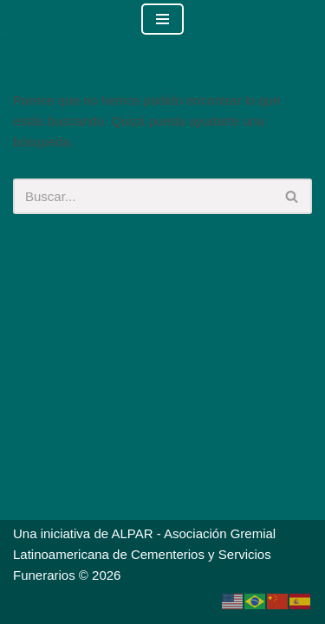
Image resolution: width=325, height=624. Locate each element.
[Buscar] (143, 196)
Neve (68, 606)
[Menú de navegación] (162, 19)
